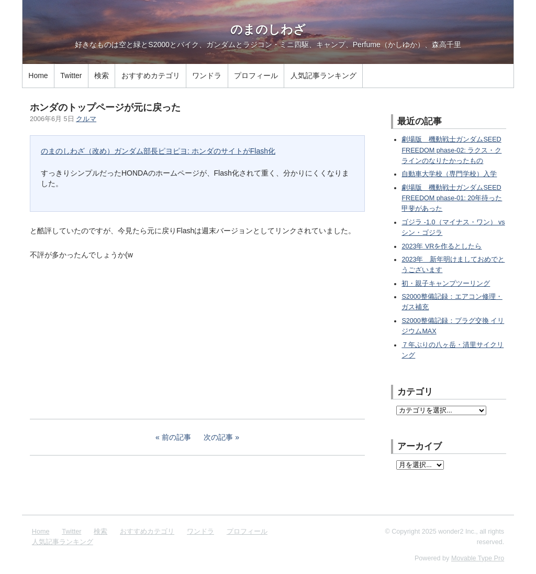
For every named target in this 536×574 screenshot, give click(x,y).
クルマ (86, 119)
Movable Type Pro (477, 558)
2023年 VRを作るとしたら (441, 246)
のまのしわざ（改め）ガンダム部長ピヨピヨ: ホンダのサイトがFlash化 (158, 151)
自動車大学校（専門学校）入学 (449, 174)
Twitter (71, 75)
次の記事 (218, 437)
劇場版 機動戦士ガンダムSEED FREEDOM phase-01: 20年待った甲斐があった (451, 198)
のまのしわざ (268, 29)
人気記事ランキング (323, 75)
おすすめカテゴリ (150, 75)
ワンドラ (206, 75)
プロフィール (256, 75)
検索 (101, 75)
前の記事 (176, 437)
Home (38, 75)
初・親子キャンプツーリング (445, 283)
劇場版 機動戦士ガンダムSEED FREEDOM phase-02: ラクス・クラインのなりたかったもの (451, 150)
